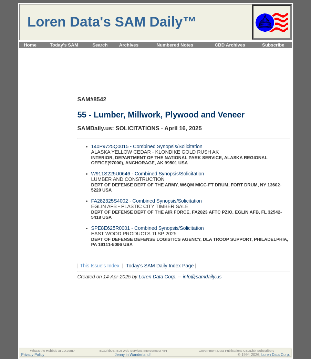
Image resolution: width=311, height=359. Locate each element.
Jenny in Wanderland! (133, 354)
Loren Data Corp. (158, 276)
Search (99, 45)
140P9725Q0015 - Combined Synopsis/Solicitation (147, 146)
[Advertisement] (155, 52)
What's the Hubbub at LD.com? (52, 350)
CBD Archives (230, 45)
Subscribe (273, 45)
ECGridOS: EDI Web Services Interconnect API (133, 350)
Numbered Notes (174, 45)
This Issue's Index (100, 265)
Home (30, 45)
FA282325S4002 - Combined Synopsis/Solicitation (146, 201)
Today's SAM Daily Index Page (160, 265)
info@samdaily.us (202, 276)
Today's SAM (64, 45)
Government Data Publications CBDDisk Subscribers (236, 350)
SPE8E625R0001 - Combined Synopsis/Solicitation (147, 228)
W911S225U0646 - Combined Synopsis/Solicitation (147, 173)
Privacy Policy (32, 354)
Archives (128, 45)
